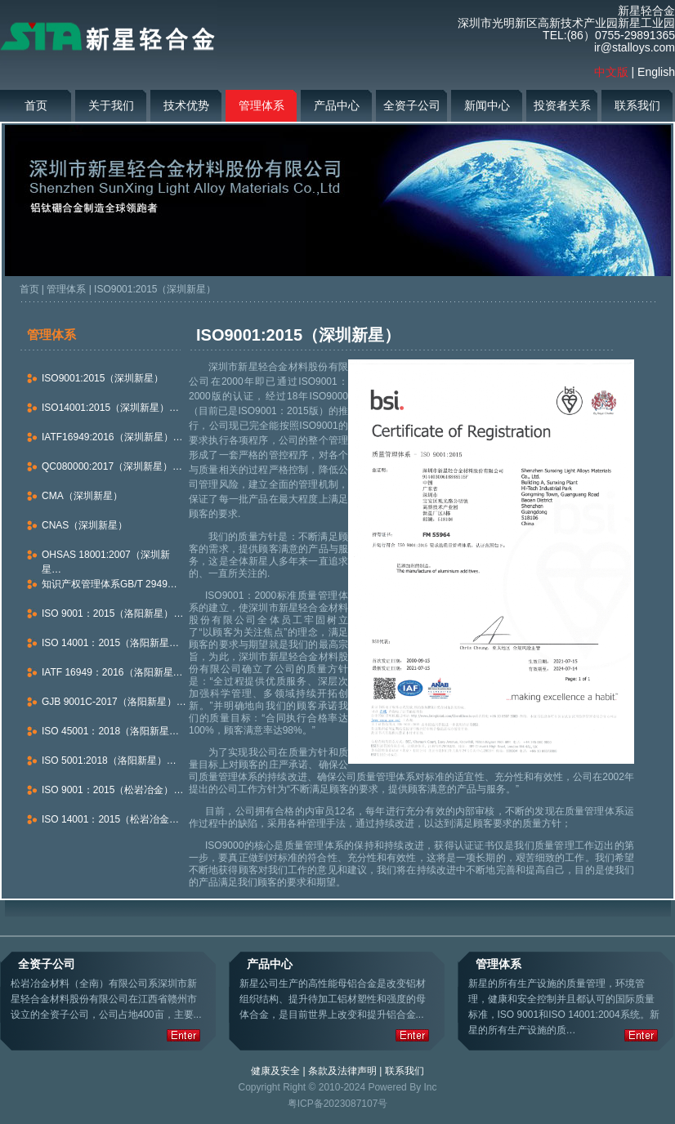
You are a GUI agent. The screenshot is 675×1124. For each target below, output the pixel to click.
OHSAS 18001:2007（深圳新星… (106, 562)
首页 (36, 105)
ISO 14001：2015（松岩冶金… (110, 819)
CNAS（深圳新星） (84, 525)
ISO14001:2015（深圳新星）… (110, 407)
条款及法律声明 (342, 1071)
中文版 (611, 71)
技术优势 (186, 105)
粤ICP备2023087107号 (338, 1103)
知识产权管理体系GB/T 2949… (109, 584)
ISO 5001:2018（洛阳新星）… (109, 760)
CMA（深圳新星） (82, 496)
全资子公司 (411, 105)
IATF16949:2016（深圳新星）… (112, 437)
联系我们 (637, 105)
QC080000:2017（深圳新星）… (112, 466)
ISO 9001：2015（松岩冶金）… (112, 790)
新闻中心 (487, 105)
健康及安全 (275, 1071)
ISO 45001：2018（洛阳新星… (110, 731)
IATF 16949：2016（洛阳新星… (112, 672)
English (656, 71)
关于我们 (111, 105)
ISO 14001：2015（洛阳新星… (110, 643)
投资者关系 (562, 105)
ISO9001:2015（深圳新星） (155, 289)
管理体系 (261, 105)
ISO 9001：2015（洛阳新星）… (112, 613)
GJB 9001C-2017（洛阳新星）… (114, 701)
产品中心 (337, 105)
